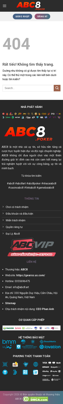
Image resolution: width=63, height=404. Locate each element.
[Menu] (5, 6)
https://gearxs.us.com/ (30, 275)
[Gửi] (57, 88)
